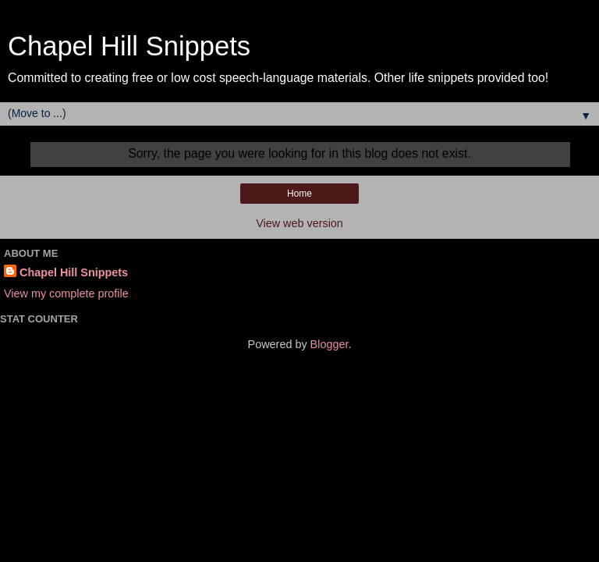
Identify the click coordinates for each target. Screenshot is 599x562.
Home (299, 193)
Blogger (329, 344)
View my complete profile (66, 293)
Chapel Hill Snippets (129, 46)
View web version (299, 223)
